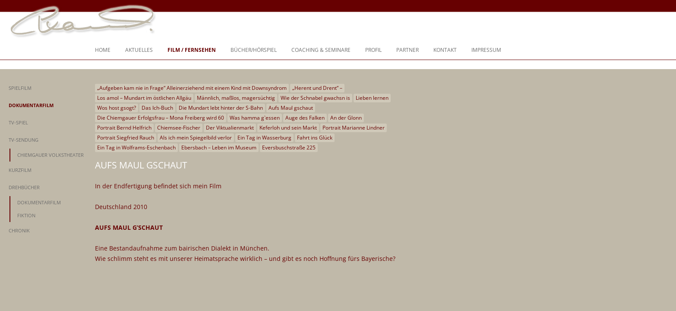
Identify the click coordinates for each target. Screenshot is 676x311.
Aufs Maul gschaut (291, 107)
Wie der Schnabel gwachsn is (315, 98)
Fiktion (26, 215)
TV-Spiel (18, 122)
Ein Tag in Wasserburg (264, 137)
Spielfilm (20, 88)
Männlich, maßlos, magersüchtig (236, 98)
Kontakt (445, 50)
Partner (407, 50)
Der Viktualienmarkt (230, 127)
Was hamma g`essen (255, 117)
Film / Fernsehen (191, 50)
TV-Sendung (23, 139)
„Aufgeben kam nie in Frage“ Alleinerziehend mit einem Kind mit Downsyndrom (192, 88)
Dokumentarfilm (31, 105)
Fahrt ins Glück (314, 137)
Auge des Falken (305, 117)
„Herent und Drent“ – (317, 88)
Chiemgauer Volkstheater (50, 155)
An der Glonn (346, 117)
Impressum (486, 50)
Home (103, 50)
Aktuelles (139, 50)
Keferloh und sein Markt (288, 127)
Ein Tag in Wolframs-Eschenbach (136, 147)
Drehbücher (24, 187)
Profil (373, 50)
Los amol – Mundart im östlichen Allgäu (144, 98)
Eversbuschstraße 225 (289, 147)
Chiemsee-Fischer (178, 127)
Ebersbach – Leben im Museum (218, 147)
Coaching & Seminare (321, 50)
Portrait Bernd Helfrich (124, 127)
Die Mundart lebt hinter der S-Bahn (221, 107)
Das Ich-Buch (157, 107)
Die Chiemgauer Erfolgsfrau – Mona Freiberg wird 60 (160, 117)
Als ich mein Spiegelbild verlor (196, 137)
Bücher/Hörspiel (254, 50)
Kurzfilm (20, 170)
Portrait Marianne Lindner (353, 127)
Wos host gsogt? (116, 107)
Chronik (19, 230)
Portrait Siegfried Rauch (125, 137)
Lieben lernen (372, 98)
